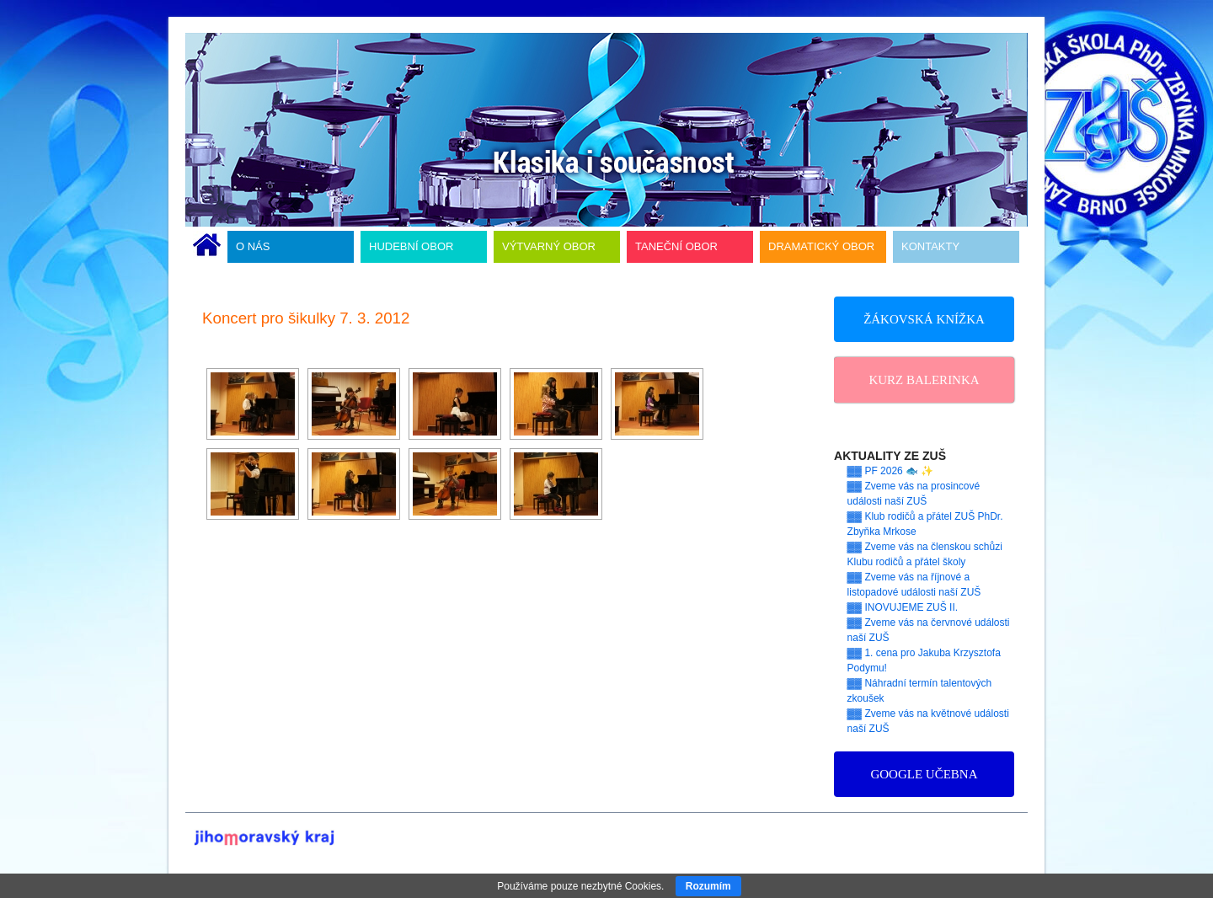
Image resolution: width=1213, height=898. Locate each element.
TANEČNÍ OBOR (676, 246)
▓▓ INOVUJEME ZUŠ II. (903, 607)
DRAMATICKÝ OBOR (821, 246)
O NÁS (253, 246)
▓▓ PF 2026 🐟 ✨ (890, 471)
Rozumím (708, 886)
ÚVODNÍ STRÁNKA (207, 247)
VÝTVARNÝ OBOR (549, 246)
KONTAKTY (930, 246)
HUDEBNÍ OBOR (411, 246)
